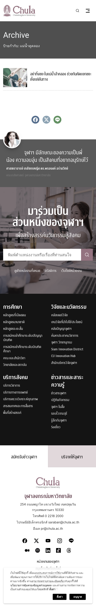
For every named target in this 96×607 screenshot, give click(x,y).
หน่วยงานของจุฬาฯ (48, 561)
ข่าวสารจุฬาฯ (58, 393)
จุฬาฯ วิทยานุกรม (61, 342)
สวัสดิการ (50, 270)
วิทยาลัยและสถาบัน (15, 365)
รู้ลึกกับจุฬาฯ (59, 420)
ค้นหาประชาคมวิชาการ (64, 336)
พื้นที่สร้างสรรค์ (12, 413)
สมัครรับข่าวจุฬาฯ (24, 457)
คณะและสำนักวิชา (14, 358)
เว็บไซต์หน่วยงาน (71, 270)
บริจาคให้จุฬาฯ (72, 457)
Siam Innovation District (67, 349)
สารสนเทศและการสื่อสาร (18, 406)
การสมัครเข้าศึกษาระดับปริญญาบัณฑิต (22, 338)
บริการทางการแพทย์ (15, 392)
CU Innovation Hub (63, 356)
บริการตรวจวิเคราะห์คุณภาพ (20, 399)
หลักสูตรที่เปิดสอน (14, 315)
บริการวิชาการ (11, 385)
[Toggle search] (77, 11)
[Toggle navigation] (88, 11)
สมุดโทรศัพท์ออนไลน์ (48, 568)
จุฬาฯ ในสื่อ (58, 407)
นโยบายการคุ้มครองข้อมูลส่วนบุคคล (31, 597)
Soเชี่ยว (55, 427)
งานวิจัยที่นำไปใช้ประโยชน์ (66, 322)
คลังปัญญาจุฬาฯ (61, 329)
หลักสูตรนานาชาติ (14, 322)
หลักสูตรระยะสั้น (13, 329)
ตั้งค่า (52, 601)
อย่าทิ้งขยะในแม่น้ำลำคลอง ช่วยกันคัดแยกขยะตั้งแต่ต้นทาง (60, 76)
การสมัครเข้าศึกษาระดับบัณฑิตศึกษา (22, 349)
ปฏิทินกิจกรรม (60, 400)
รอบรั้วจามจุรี (59, 413)
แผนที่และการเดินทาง (48, 575)
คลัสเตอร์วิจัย (59, 315)
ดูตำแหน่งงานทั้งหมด (27, 270)
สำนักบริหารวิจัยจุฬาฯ (64, 363)
